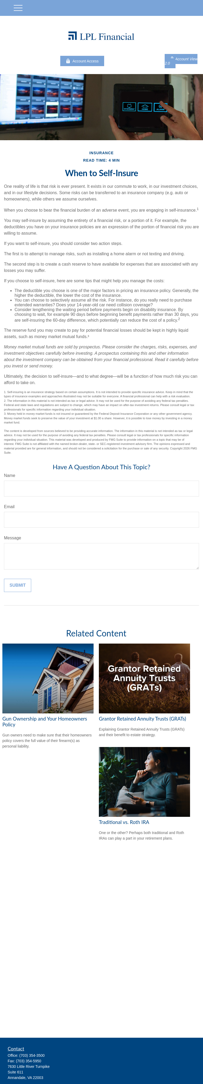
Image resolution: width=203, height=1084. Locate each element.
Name (9, 475)
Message (12, 538)
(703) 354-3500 (32, 1055)
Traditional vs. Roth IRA (124, 822)
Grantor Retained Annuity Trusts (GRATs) (142, 719)
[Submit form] (17, 585)
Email (9, 506)
